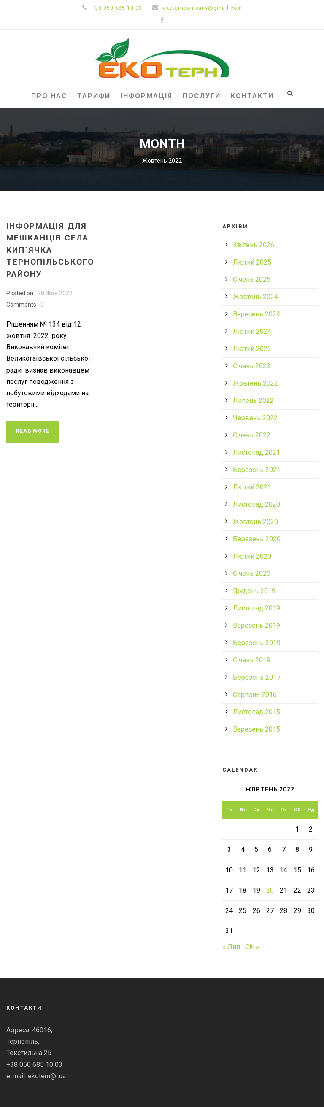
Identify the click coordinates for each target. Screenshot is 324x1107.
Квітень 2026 (253, 245)
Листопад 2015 (256, 712)
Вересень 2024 (256, 314)
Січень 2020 (251, 574)
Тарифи (94, 96)
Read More (32, 431)
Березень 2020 (257, 539)
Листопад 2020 (256, 504)
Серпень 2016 (255, 695)
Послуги (202, 96)
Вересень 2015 (256, 729)
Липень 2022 (253, 401)
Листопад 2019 (256, 608)
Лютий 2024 (252, 331)
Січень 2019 (251, 660)
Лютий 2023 (252, 349)
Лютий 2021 (252, 487)
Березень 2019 (257, 643)
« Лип (231, 947)
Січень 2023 (251, 366)
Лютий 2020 (252, 556)
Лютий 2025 (252, 262)
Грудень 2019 (254, 591)
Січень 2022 (251, 435)
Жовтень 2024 (255, 297)
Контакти (252, 96)
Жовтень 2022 (255, 383)
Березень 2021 (257, 470)
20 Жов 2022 (55, 293)
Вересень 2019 (256, 625)
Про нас (49, 96)
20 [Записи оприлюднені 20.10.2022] (270, 890)
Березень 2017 (257, 677)
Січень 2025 (251, 279)
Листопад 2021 (256, 452)
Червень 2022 (255, 418)
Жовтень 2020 (255, 522)
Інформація (147, 96)
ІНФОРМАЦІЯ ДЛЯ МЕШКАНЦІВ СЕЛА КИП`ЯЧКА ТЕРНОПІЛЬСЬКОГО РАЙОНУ (50, 250)
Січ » (252, 947)
